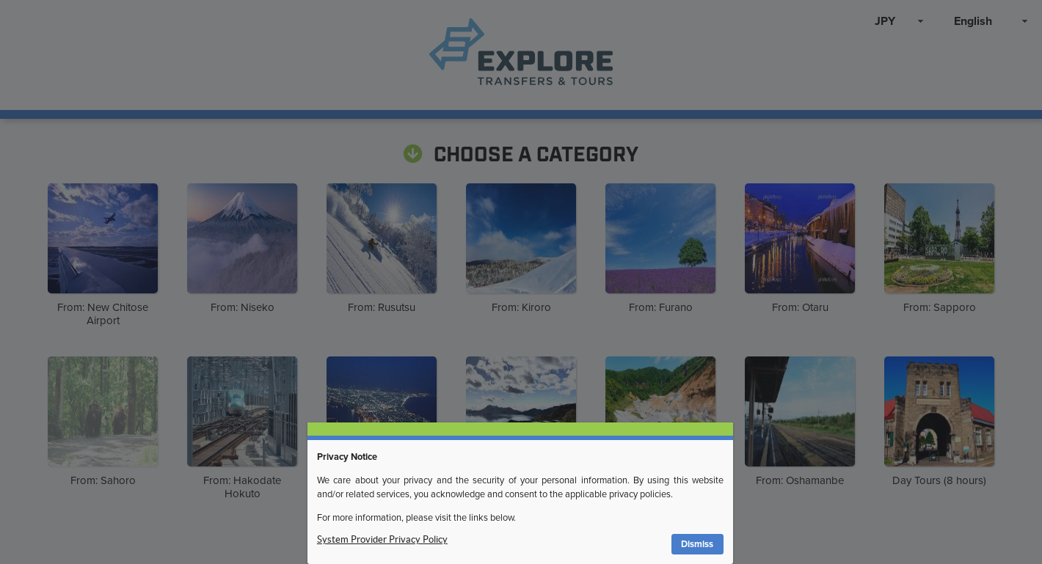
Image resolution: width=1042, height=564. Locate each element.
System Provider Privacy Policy (382, 539)
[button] (697, 544)
